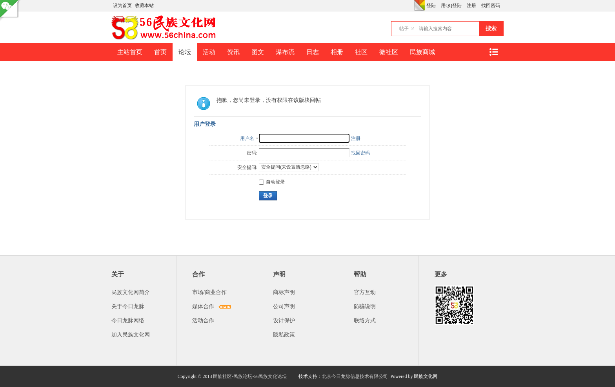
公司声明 (284, 306)
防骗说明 (365, 306)
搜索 (491, 28)
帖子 (404, 28)
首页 (160, 52)
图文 (257, 52)
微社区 (388, 52)
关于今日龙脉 (127, 306)
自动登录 (272, 182)
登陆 (431, 5)
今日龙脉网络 (127, 320)
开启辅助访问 (412, 5)
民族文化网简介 (130, 292)
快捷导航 (493, 52)
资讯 (233, 52)
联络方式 (365, 320)
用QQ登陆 (451, 5)
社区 (361, 52)
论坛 (184, 52)
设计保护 (284, 320)
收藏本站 (144, 5)
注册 (471, 5)
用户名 (247, 138)
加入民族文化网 (130, 335)
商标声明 (284, 292)
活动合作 (203, 320)
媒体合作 (203, 306)
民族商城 (422, 52)
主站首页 (129, 52)
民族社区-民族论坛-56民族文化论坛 (250, 376)
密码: (252, 153)
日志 (312, 52)
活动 (209, 52)
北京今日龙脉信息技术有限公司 (355, 376)
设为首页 (122, 5)
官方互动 (365, 292)
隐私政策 (284, 335)
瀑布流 (285, 52)
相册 (337, 52)
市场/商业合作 (209, 292)
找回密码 (490, 5)
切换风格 (419, 5)
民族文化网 (425, 376)
